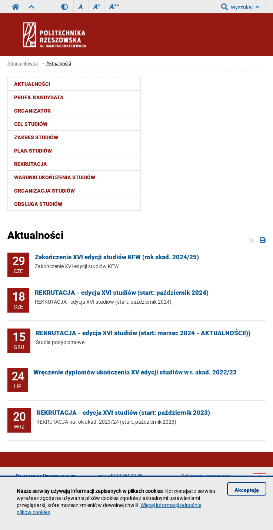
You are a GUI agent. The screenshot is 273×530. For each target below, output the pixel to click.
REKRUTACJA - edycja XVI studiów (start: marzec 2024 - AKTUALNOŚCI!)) (143, 333)
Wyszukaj (240, 6)
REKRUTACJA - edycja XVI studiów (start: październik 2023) (123, 412)
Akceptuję (246, 490)
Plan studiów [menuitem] (33, 151)
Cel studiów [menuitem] (30, 124)
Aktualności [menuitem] (32, 84)
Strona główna (22, 63)
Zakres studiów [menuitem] (36, 137)
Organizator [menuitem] (32, 111)
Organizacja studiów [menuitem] (44, 191)
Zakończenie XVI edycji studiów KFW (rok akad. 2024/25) (117, 257)
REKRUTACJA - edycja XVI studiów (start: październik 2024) (122, 292)
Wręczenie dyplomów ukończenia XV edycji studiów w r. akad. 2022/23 (135, 372)
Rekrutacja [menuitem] (30, 164)
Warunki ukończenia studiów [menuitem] (54, 177)
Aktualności (58, 63)
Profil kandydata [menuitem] (39, 97)
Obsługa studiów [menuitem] (38, 204)
